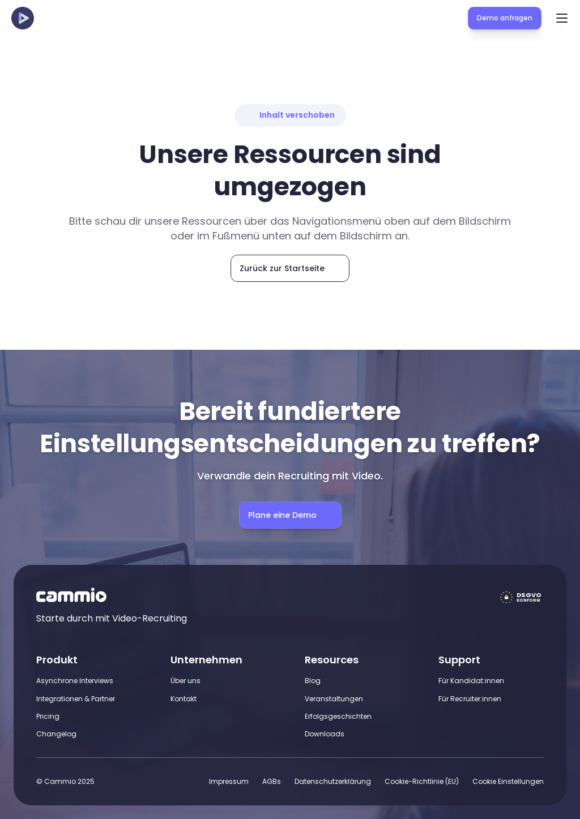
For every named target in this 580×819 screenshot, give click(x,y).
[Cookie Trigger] (508, 781)
